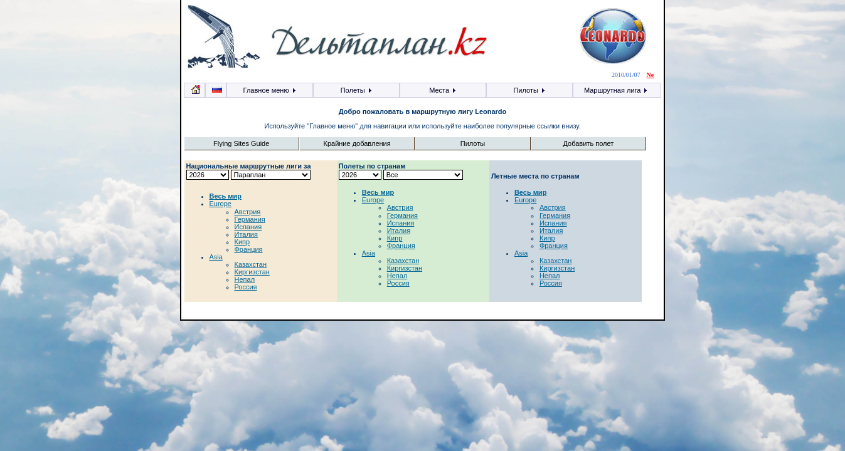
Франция (249, 249)
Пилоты (529, 90)
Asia (216, 257)
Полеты (357, 90)
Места (443, 90)
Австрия (248, 211)
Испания (248, 227)
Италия (246, 234)
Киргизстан (252, 272)
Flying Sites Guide (241, 143)
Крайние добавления (356, 143)
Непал (245, 279)
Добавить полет (588, 143)
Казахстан (251, 264)
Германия (250, 219)
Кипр (242, 242)
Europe (220, 203)
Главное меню (270, 90)
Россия (246, 287)
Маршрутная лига (616, 90)
